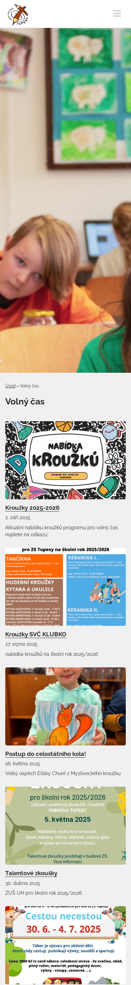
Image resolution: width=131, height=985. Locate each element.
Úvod (10, 386)
